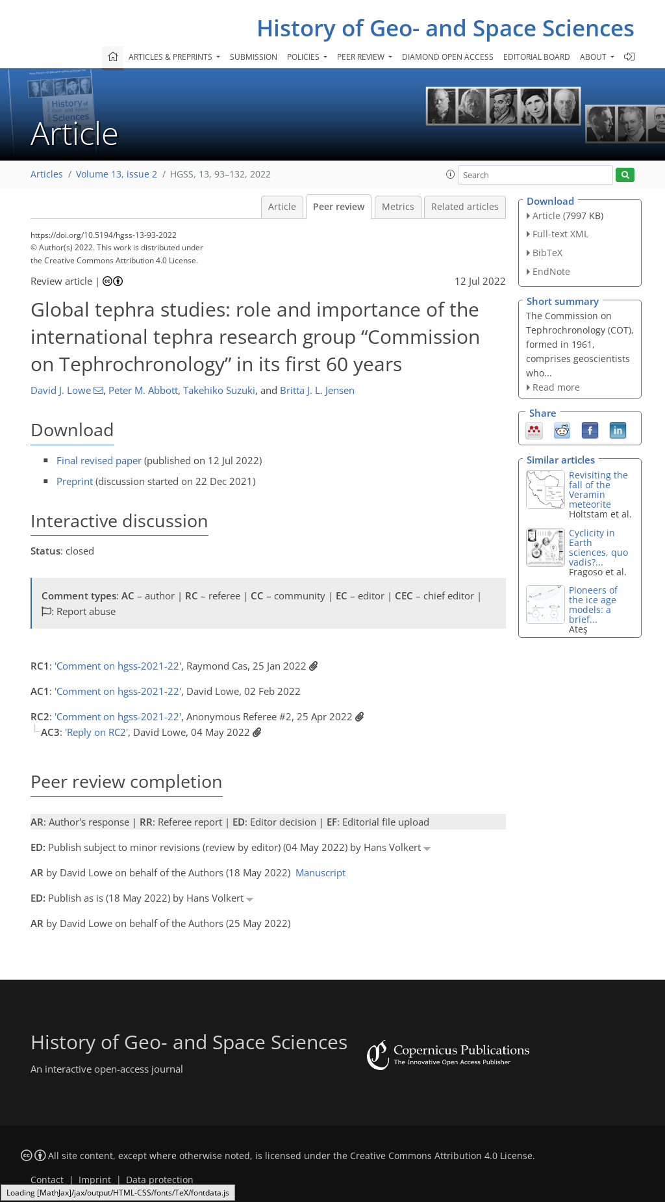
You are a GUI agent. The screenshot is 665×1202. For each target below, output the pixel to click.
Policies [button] (304, 56)
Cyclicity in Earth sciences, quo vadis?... (598, 547)
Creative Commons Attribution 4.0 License (441, 1156)
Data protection (160, 1180)
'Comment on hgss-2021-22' (118, 665)
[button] (450, 174)
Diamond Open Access (448, 56)
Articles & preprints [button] (171, 56)
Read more (556, 387)
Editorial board (536, 56)
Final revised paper (99, 460)
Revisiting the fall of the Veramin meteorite (598, 489)
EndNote (551, 271)
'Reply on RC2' (96, 731)
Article (282, 207)
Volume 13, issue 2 (116, 174)
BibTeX (547, 252)
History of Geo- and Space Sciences (445, 27)
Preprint (74, 481)
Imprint (95, 1180)
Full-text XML (560, 234)
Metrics (398, 207)
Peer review (338, 207)
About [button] (594, 56)
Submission (253, 56)
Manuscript (320, 872)
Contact (47, 1180)
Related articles (465, 207)
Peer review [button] (361, 56)
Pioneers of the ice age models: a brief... (593, 604)
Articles (47, 174)
